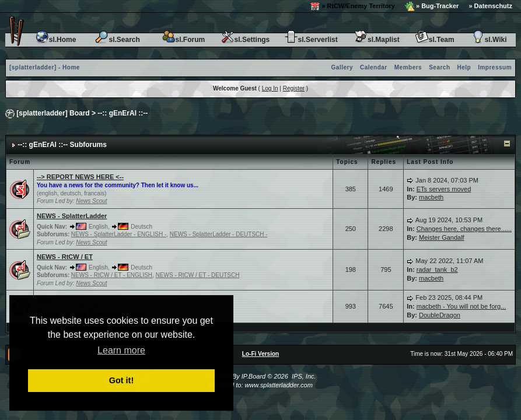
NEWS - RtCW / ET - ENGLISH (111, 275)
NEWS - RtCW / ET (65, 256)
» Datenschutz (490, 5)
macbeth (431, 197)
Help (464, 67)
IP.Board (253, 376)
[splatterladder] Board (52, 113)
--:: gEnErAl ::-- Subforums (62, 145)
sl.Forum (183, 40)
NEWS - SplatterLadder (72, 215)
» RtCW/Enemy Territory (352, 6)
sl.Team (434, 40)
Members (408, 67)
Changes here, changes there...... (464, 228)
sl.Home (55, 40)
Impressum (495, 67)
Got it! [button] (121, 380)
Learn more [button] (121, 350)
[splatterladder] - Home (44, 67)
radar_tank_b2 (437, 269)
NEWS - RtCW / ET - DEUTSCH (198, 275)
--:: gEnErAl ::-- (122, 113)
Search (439, 67)
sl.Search (117, 40)
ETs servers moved (444, 189)
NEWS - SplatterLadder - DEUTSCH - (219, 234)
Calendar (373, 67)
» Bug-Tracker (432, 6)
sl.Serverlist (311, 40)
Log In (270, 88)
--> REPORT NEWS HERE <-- (80, 176)
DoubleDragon (439, 315)
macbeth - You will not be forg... (461, 306)
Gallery (342, 67)
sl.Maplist (377, 40)
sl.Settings (245, 40)
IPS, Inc (303, 376)
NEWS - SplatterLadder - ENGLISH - (118, 234)
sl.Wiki (489, 40)
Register (294, 88)
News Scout (91, 201)
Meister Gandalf (441, 237)
